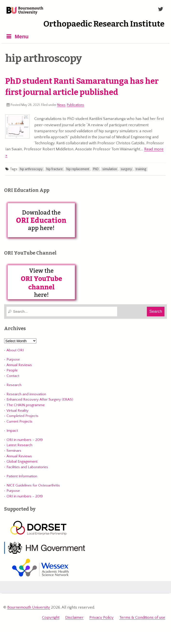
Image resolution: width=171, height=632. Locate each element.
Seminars (14, 451)
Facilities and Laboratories (27, 467)
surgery (126, 169)
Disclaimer (74, 617)
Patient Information (22, 476)
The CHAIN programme (26, 405)
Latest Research (19, 445)
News (61, 105)
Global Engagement (22, 461)
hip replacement (77, 169)
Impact (12, 431)
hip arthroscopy (31, 169)
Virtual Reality (17, 411)
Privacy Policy (101, 617)
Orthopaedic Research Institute (103, 24)
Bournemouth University (25, 11)
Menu (21, 37)
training (141, 169)
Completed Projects (22, 416)
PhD (96, 169)
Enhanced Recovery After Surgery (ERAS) (40, 399)
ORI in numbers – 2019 (25, 440)
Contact (13, 376)
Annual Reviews (19, 365)
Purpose (13, 359)
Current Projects (19, 421)
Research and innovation (26, 394)
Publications (75, 105)
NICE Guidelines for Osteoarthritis (33, 485)
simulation (109, 169)
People (12, 370)
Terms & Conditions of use (142, 617)
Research (14, 385)
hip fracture (54, 169)
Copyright (50, 617)
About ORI (15, 350)
